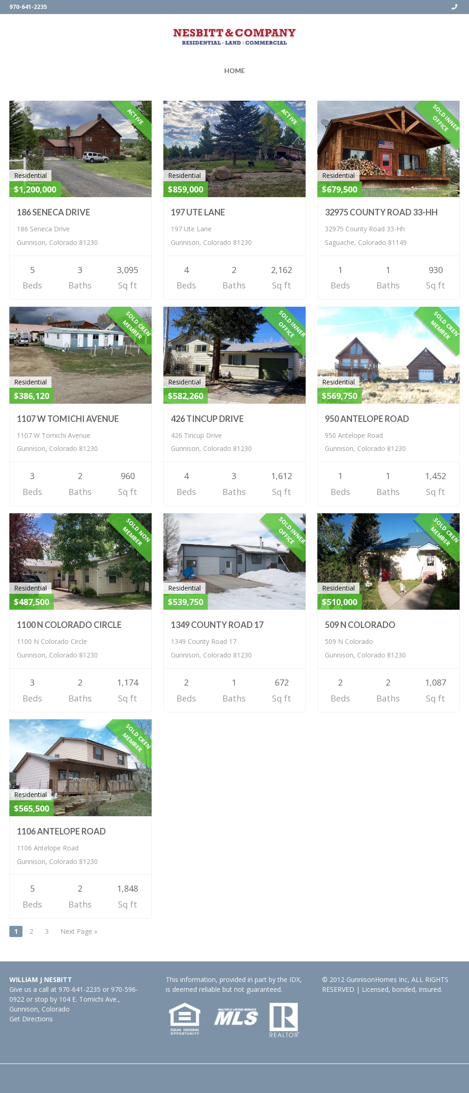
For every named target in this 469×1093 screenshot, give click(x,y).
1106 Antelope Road (61, 831)
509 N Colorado (360, 625)
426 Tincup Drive (207, 419)
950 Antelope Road (367, 419)
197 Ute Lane (198, 212)
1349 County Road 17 (217, 625)
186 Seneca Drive (53, 212)
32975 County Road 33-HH (381, 212)
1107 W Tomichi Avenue (68, 419)
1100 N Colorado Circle (69, 625)
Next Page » (78, 931)
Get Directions (31, 1018)
